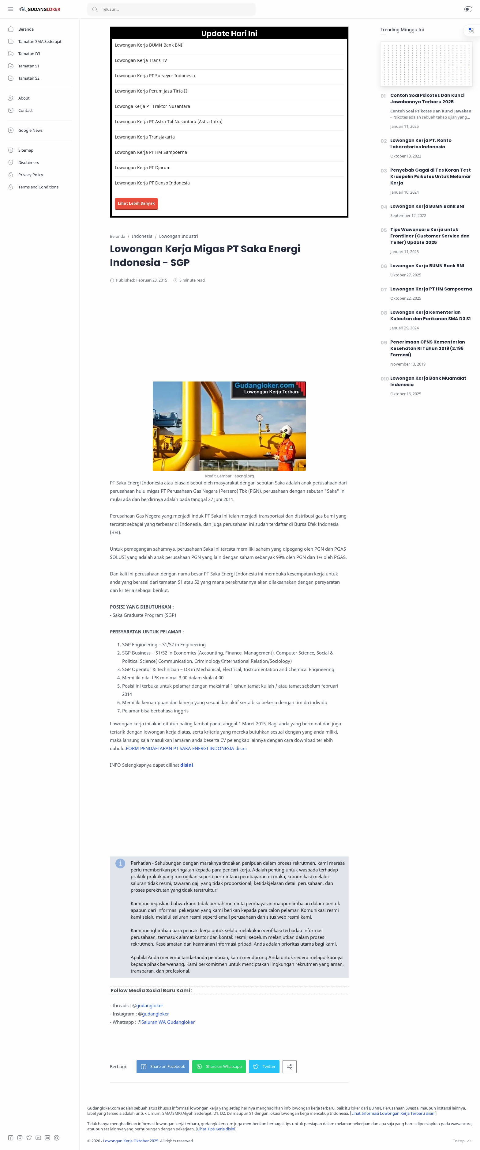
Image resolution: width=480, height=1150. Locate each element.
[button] (468, 9)
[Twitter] (29, 1138)
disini (186, 765)
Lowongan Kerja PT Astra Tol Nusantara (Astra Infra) (169, 121)
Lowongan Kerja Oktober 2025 (130, 1141)
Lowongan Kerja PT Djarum (143, 167)
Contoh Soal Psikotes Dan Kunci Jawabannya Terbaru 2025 (427, 98)
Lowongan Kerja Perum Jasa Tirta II (151, 91)
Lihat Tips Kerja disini (216, 1129)
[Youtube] (38, 1138)
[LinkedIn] (47, 1138)
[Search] (171, 9)
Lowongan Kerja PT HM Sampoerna (151, 152)
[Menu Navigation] (11, 9)
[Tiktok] (57, 1138)
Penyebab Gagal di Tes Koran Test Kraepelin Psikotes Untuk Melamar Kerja (430, 176)
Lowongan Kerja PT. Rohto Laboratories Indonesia (421, 143)
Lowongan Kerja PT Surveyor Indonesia (155, 75)
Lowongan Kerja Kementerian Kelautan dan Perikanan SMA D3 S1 (430, 315)
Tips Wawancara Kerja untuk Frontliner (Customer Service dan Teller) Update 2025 (430, 235)
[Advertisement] (229, 338)
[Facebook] (11, 1138)
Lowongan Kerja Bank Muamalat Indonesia (428, 381)
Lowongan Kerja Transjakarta (145, 137)
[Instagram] (20, 1138)
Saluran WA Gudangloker (168, 1022)
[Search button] (94, 9)
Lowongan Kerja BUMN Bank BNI (148, 45)
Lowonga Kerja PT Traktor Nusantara (152, 106)
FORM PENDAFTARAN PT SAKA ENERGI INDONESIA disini (186, 748)
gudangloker (149, 1005)
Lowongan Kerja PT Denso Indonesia (152, 183)
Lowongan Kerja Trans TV (141, 60)
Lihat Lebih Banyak (136, 203)
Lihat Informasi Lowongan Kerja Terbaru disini (393, 1113)
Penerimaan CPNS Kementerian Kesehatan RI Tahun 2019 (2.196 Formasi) (427, 348)
